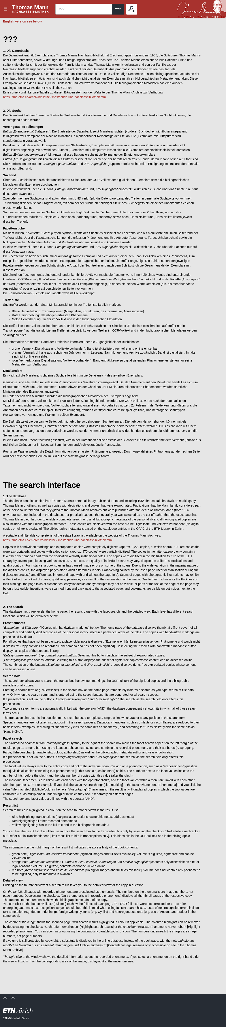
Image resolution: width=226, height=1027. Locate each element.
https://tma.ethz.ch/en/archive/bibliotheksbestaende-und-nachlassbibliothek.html (58, 540)
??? (30, 9)
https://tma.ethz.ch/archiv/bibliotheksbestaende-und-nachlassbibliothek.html (54, 97)
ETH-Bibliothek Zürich (16, 1018)
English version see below (22, 21)
